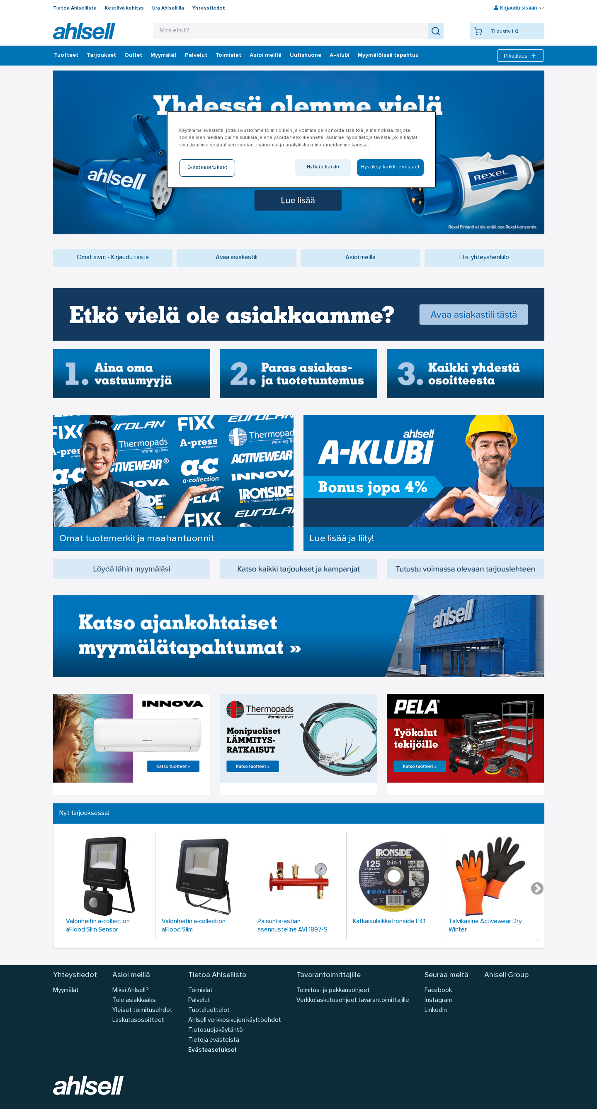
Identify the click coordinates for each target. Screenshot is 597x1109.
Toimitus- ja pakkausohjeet (333, 990)
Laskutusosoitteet (138, 1020)
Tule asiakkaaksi (134, 1000)
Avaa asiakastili (236, 257)
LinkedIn (436, 1010)
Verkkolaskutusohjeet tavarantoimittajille (352, 1000)
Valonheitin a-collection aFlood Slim (194, 926)
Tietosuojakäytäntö (215, 1030)
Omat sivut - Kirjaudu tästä (113, 257)
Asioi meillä (266, 55)
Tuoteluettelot (209, 1010)
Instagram (438, 1000)
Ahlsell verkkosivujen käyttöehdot (234, 1020)
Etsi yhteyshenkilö (484, 257)
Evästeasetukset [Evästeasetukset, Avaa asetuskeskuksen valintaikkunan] (207, 167)
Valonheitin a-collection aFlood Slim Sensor (98, 926)
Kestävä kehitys (124, 8)
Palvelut (196, 55)
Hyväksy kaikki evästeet (390, 167)
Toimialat (228, 55)
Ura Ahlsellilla (168, 8)
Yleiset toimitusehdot (142, 1010)
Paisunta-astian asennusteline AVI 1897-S (292, 926)
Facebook (438, 990)
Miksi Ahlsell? (130, 990)
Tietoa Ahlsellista (75, 8)
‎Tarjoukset (101, 55)
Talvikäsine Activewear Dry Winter (485, 926)
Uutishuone (305, 55)
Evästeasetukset (212, 1050)
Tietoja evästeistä (213, 1040)
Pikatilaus (520, 55)
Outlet (133, 55)
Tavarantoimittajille (328, 975)
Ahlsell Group (506, 975)
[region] (301, 149)
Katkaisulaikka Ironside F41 (389, 921)
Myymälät (163, 55)
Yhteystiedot (208, 8)
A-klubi (339, 55)
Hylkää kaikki (323, 167)
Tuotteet (66, 55)
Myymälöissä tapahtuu (388, 55)
